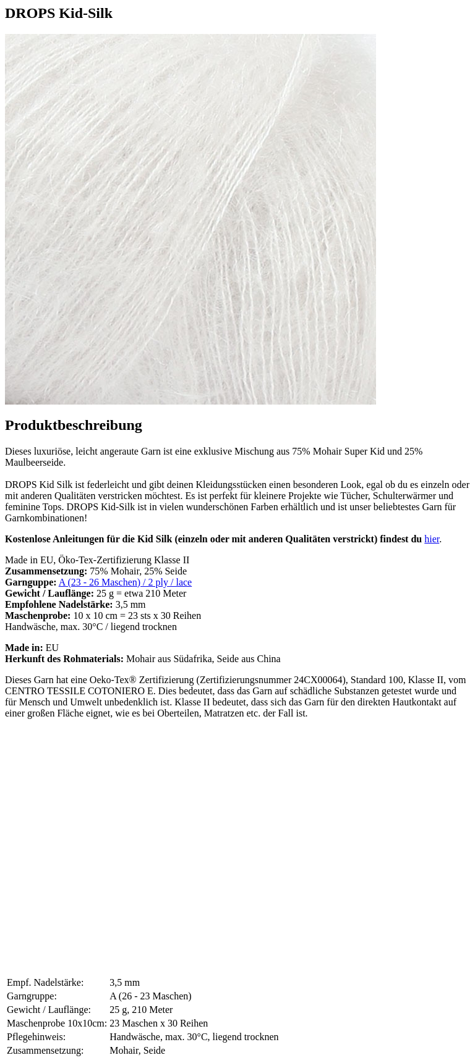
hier (431, 539)
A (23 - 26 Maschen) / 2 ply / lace (125, 582)
